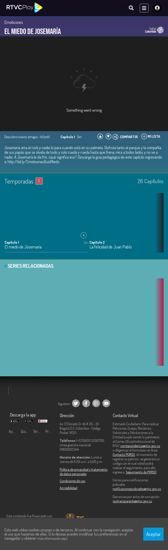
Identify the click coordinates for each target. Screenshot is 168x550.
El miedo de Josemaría (23, 247)
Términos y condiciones (38, 431)
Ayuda (13, 431)
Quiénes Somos (26, 431)
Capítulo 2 (97, 243)
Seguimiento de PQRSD (141, 472)
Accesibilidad (68, 488)
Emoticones (13, 22)
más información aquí (52, 538)
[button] (158, 226)
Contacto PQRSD (124, 455)
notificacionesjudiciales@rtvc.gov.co (137, 489)
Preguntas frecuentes (50, 431)
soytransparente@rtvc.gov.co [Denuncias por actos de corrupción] (132, 501)
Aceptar (153, 534)
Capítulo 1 (12, 243)
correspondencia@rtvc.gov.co (140, 446)
